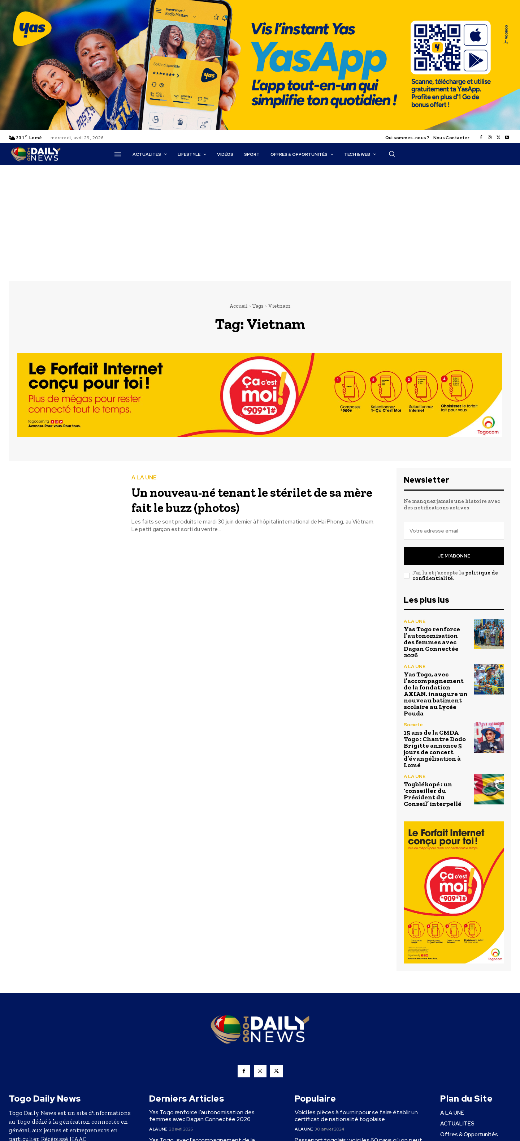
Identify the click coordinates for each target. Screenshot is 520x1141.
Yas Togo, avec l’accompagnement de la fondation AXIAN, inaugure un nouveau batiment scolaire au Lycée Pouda (436, 693)
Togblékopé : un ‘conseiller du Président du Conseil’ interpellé (433, 794)
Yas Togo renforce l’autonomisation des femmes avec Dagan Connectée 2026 (432, 642)
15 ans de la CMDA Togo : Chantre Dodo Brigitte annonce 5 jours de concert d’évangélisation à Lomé (435, 748)
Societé (413, 724)
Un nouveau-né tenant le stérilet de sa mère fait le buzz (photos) (248, 499)
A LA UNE (144, 477)
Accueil (238, 306)
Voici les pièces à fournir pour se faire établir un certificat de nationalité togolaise (356, 1115)
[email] (454, 531)
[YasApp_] (260, 128)
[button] (392, 153)
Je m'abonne (454, 556)
